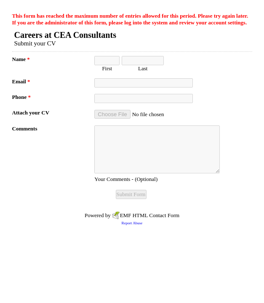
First (107, 68)
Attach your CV (31, 112)
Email (21, 81)
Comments (24, 128)
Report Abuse (132, 223)
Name (21, 59)
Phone (21, 97)
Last (142, 68)
